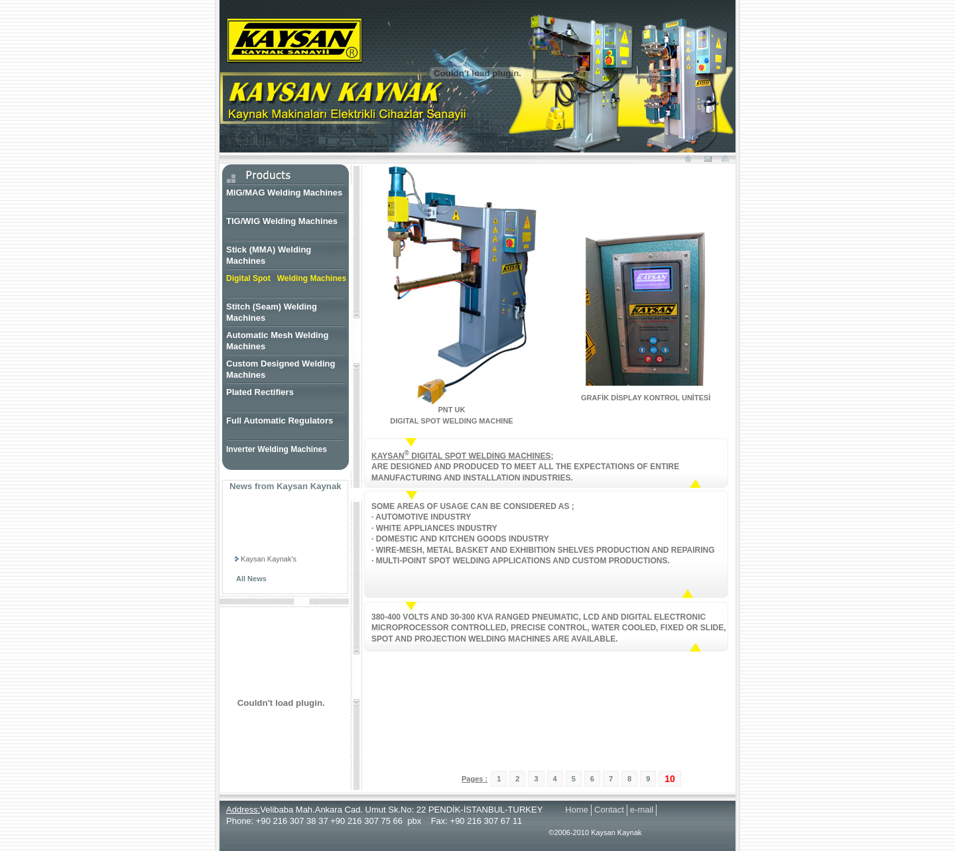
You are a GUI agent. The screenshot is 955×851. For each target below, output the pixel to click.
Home (576, 810)
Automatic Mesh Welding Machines (277, 340)
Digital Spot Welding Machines (286, 278)
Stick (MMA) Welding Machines (268, 255)
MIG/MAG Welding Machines (284, 193)
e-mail (641, 810)
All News (251, 579)
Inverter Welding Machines (276, 449)
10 (670, 778)
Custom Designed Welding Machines (280, 369)
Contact (609, 810)
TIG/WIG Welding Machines (282, 221)
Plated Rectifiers (260, 392)
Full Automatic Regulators (279, 421)
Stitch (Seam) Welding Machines (271, 312)
